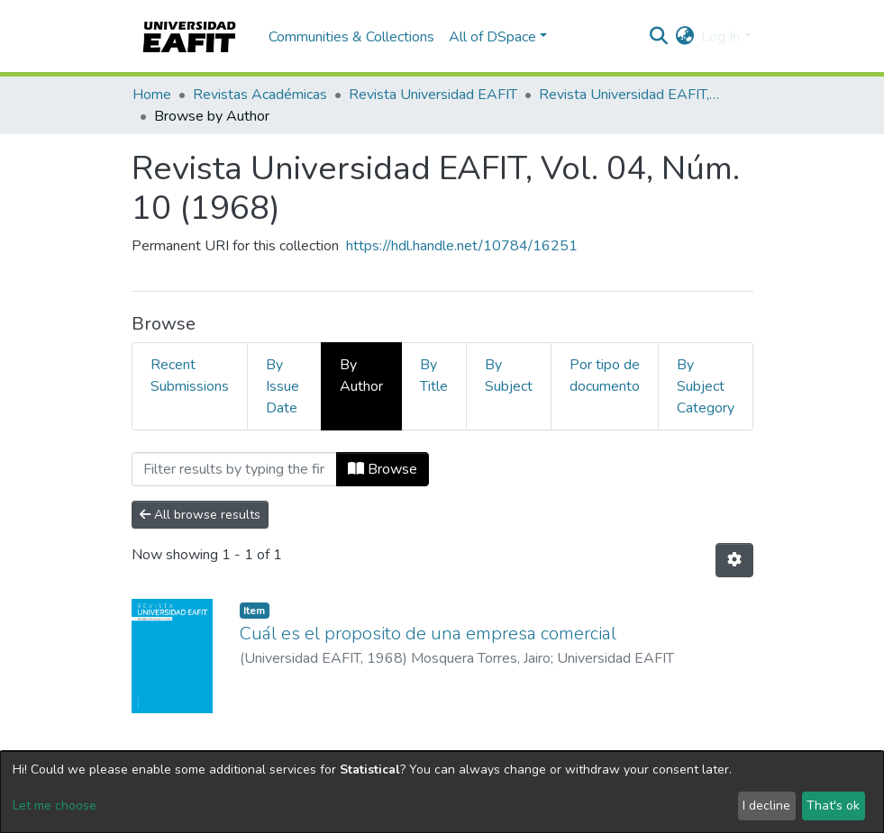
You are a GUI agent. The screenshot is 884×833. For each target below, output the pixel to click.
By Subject (509, 375)
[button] (684, 37)
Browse (382, 469)
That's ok (833, 805)
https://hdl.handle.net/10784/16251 (462, 246)
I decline (766, 805)
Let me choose (54, 805)
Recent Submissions (189, 375)
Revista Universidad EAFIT (433, 94)
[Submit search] (658, 37)
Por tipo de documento (605, 375)
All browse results (200, 514)
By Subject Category (705, 386)
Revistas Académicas (260, 94)
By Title (434, 375)
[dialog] (442, 792)
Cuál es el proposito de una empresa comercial (428, 633)
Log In (720, 37)
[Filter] (234, 469)
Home (151, 94)
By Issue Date (282, 386)
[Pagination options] (734, 560)
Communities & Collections (351, 37)
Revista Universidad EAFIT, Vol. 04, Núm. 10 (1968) (629, 94)
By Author (361, 375)
